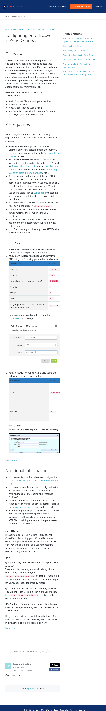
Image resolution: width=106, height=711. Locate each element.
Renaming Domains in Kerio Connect (79, 55)
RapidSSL (31, 166)
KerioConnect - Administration (32, 29)
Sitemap (49, 706)
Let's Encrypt (51, 166)
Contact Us (40, 706)
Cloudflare (14, 315)
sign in (30, 684)
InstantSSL (17, 166)
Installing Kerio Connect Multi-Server (79, 59)
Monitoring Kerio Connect (74, 50)
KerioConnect (11, 29)
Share (55, 666)
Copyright (64, 706)
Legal (56, 706)
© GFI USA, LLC (29, 706)
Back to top (11, 457)
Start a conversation (81, 6)
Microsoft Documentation (26, 504)
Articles (50, 29)
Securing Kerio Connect (73, 46)
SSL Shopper (40, 192)
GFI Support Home (57, 6)
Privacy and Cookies (77, 706)
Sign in (98, 6)
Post (55, 661)
